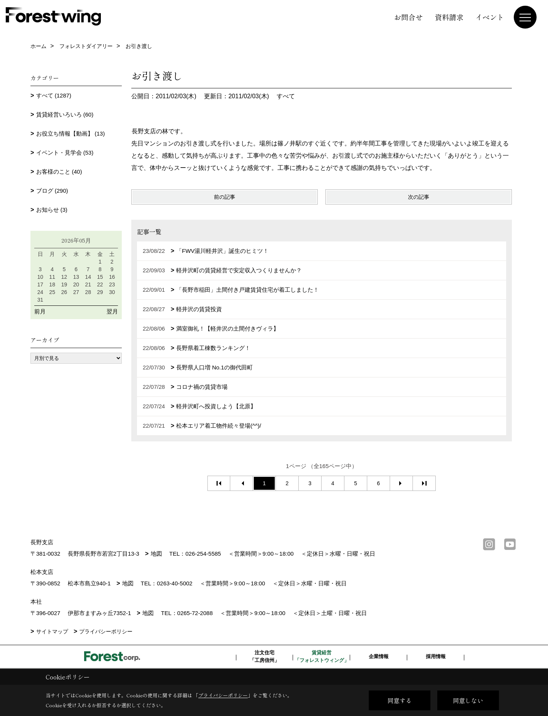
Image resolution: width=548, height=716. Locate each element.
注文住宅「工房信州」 (264, 656)
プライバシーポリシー (105, 631)
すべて (286, 96)
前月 (40, 311)
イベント (489, 17)
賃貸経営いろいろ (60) (65, 114)
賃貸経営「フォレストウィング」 (322, 656)
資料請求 (449, 17)
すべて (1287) (54, 95)
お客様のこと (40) (59, 171)
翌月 (112, 311)
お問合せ (408, 17)
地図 (156, 553)
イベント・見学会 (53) (65, 152)
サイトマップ (52, 631)
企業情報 (379, 656)
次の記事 (418, 197)
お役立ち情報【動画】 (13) (70, 133)
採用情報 (436, 656)
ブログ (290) (52, 190)
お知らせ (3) (52, 209)
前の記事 (224, 197)
